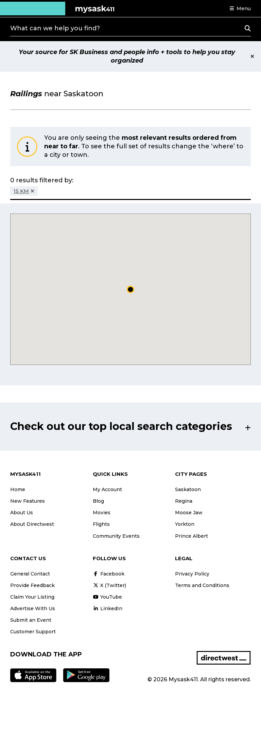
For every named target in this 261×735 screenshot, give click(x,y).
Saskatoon (188, 489)
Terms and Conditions (202, 585)
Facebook (108, 574)
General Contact (30, 574)
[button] (240, 8)
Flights (101, 524)
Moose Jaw (189, 513)
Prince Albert (191, 536)
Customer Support (33, 632)
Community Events (116, 536)
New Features (27, 501)
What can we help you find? (55, 28)
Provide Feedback (32, 585)
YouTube (107, 597)
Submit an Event (30, 620)
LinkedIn (107, 608)
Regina (183, 501)
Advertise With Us (32, 608)
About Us (21, 513)
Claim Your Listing (32, 597)
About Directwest (32, 524)
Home (17, 489)
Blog (98, 501)
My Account (107, 489)
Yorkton (184, 524)
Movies (101, 513)
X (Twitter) (109, 585)
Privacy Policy (192, 574)
